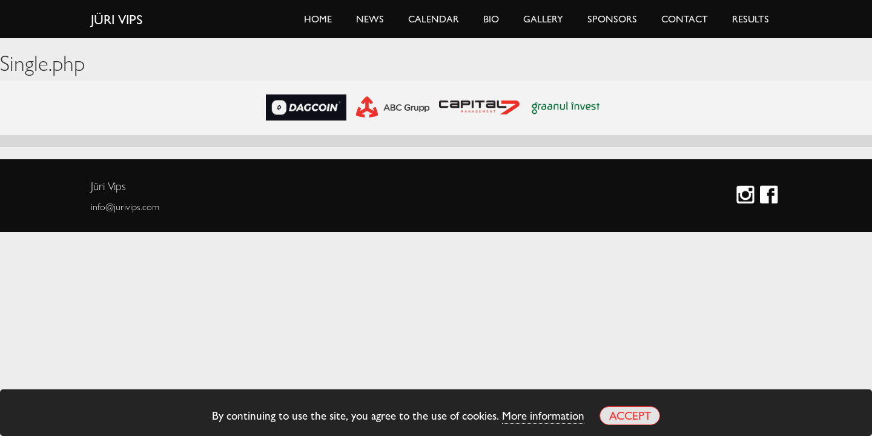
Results (750, 18)
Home (318, 18)
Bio (491, 18)
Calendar (433, 18)
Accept (630, 415)
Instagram (747, 195)
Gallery (543, 18)
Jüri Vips (117, 18)
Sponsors (612, 18)
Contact (684, 18)
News (370, 18)
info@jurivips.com (125, 206)
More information (543, 414)
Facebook (770, 195)
